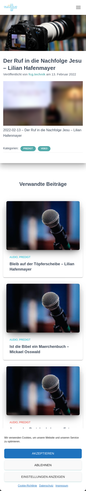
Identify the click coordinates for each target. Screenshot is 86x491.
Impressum (62, 485)
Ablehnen (43, 465)
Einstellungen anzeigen (43, 476)
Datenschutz (46, 485)
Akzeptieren (43, 453)
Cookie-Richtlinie (27, 485)
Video (44, 148)
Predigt (28, 148)
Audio (14, 257)
